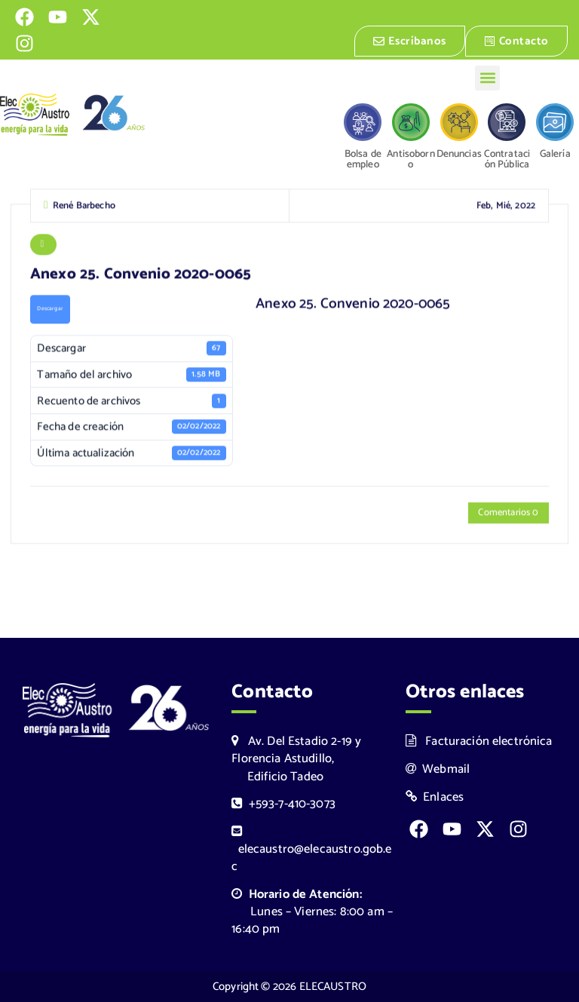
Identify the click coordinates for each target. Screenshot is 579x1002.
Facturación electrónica (479, 741)
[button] (487, 78)
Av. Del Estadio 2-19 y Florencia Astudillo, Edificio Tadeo (296, 758)
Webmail (438, 769)
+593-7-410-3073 (283, 804)
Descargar (50, 310)
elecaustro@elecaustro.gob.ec (311, 851)
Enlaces (435, 797)
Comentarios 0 (508, 514)
